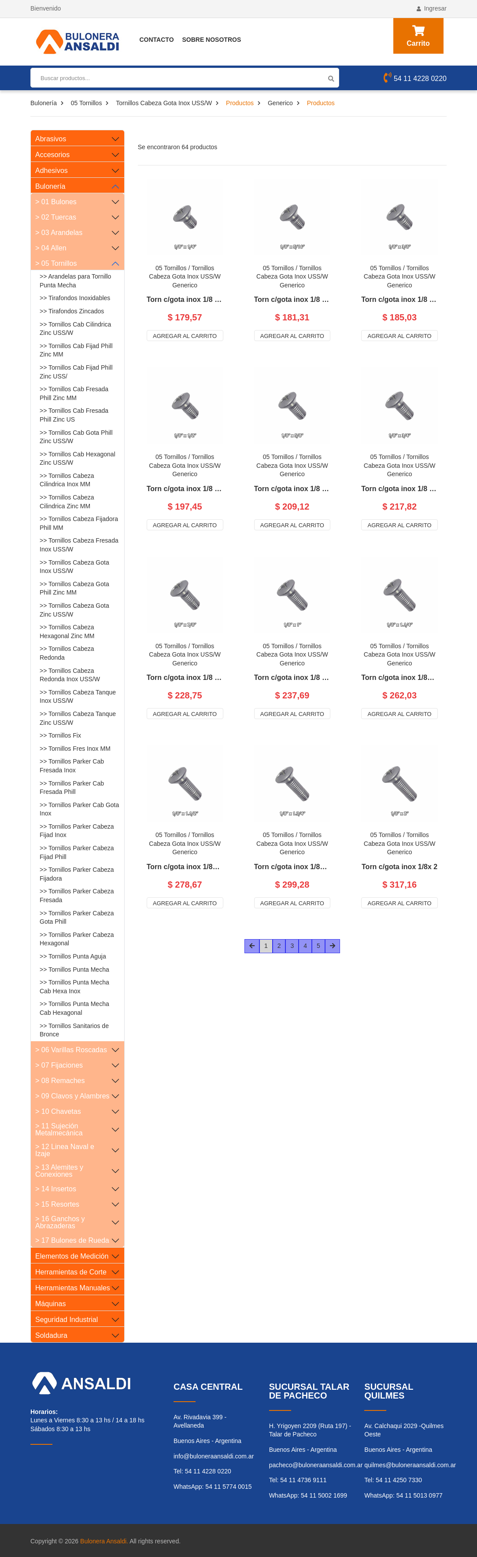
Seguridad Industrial (66, 1319)
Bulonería (43, 102)
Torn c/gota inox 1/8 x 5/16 (292, 299)
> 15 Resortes (57, 1204)
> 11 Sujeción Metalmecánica (59, 1129)
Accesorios (52, 154)
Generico (280, 102)
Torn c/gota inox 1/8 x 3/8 (399, 299)
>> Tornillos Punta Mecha (74, 969)
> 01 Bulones (56, 202)
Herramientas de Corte (71, 1272)
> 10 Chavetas (58, 1111)
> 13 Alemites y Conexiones (59, 1171)
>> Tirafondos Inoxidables (75, 297)
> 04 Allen (51, 248)
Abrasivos (50, 139)
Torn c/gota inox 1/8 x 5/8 (292, 488)
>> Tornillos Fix (60, 735)
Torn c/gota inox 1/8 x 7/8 (185, 677)
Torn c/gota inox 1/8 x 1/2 (185, 488)
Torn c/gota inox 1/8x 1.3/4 (292, 866)
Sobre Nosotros (211, 39)
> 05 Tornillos (56, 263)
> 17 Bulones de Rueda (72, 1240)
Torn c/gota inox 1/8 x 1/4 (185, 299)
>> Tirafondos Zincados (72, 311)
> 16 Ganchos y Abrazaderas (60, 1222)
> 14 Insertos (55, 1189)
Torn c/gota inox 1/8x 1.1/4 (399, 677)
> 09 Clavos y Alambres (72, 1096)
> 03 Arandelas (58, 232)
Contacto (157, 39)
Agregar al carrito (185, 336)
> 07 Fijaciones (59, 1065)
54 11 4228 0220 (415, 78)
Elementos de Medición (71, 1256)
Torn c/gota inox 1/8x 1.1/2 (185, 866)
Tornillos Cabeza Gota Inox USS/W (164, 102)
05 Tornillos (86, 102)
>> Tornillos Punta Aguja (73, 956)
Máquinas (50, 1303)
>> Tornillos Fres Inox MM (75, 748)
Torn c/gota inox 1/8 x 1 (292, 677)
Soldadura (51, 1335)
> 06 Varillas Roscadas (71, 1050)
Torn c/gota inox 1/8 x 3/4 (399, 488)
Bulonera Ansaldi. (104, 1541)
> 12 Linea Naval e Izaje (64, 1150)
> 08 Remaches (60, 1080)
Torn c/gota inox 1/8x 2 (399, 866)
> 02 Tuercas (55, 217)
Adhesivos (51, 170)
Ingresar (432, 8)
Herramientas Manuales (72, 1288)
